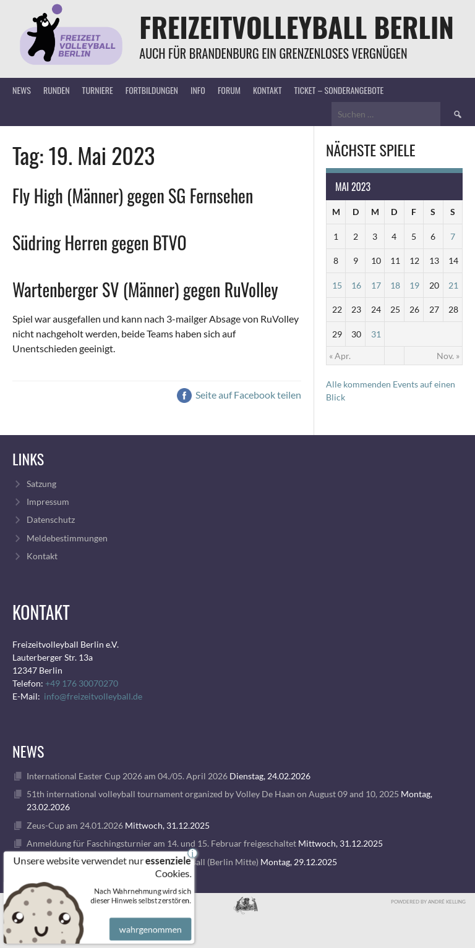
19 (414, 285)
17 (376, 285)
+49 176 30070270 (81, 683)
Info (197, 89)
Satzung (41, 483)
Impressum (48, 501)
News (21, 89)
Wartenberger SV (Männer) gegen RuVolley (145, 289)
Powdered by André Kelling (428, 902)
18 (395, 285)
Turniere (97, 89)
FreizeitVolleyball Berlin (296, 27)
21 (453, 285)
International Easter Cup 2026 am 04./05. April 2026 (127, 776)
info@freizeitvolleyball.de (93, 696)
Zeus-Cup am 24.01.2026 (75, 825)
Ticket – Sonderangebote (338, 89)
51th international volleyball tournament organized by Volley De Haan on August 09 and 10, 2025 (213, 794)
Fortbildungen (152, 89)
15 (337, 285)
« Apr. (340, 355)
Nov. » (448, 355)
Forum (229, 89)
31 (376, 334)
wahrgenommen (149, 921)
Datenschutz (51, 519)
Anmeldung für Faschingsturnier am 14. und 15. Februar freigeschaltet (161, 843)
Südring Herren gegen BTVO (99, 242)
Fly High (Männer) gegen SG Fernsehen (132, 195)
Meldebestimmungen (67, 538)
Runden (56, 89)
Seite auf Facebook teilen (239, 394)
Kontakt (267, 89)
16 (356, 285)
